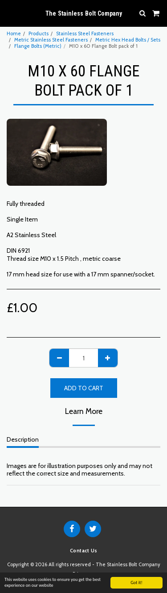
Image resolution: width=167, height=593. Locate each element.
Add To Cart (83, 388)
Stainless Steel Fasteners (85, 33)
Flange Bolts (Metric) (37, 46)
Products (39, 33)
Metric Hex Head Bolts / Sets (127, 40)
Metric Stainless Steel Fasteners (51, 40)
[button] (9, 12)
